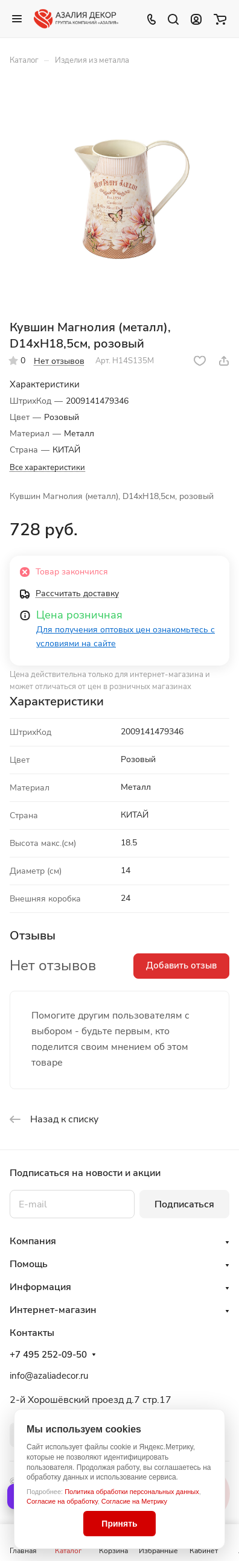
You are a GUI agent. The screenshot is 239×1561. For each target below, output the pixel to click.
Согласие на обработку (62, 1501)
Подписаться (184, 1204)
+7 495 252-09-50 (48, 1354)
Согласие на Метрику (134, 1501)
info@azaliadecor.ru (49, 1376)
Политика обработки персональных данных (132, 1491)
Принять (119, 1523)
